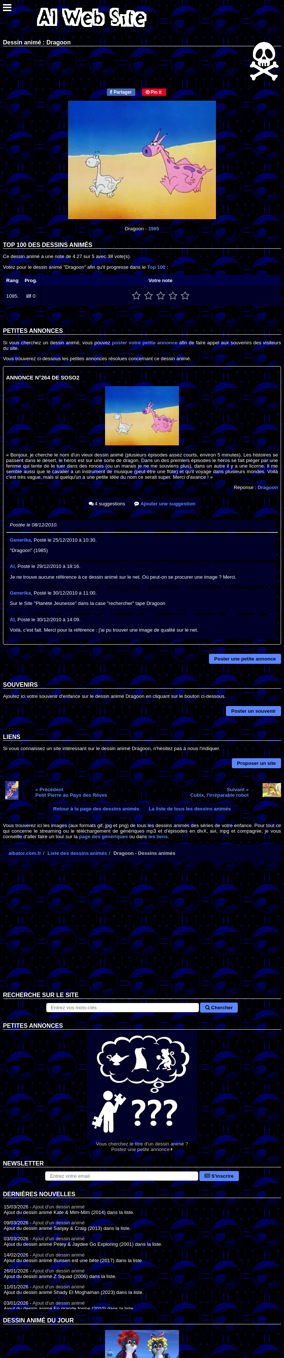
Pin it (154, 92)
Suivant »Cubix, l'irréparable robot (219, 792)
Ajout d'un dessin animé (59, 1207)
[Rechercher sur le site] (122, 1007)
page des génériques (103, 836)
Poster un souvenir (253, 711)
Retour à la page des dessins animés (96, 809)
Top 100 (156, 267)
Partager (121, 92)
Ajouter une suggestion (164, 503)
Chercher (219, 1007)
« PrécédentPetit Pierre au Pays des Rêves (71, 792)
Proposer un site (256, 763)
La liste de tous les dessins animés (190, 809)
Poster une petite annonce (245, 659)
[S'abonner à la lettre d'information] (121, 1176)
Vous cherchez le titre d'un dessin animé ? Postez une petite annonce (142, 1091)
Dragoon (268, 487)
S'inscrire (219, 1176)
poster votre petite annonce (145, 342)
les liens (158, 836)
